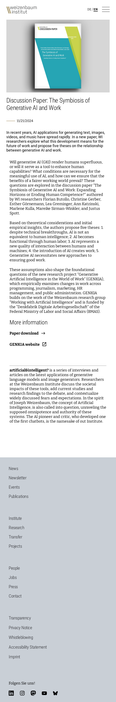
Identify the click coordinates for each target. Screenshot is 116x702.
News (13, 468)
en (96, 9)
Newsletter (17, 477)
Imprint (14, 656)
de (89, 9)
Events (14, 487)
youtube (44, 693)
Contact (15, 596)
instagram (22, 693)
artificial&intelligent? (29, 370)
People (14, 568)
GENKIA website (25, 344)
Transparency (20, 618)
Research (16, 527)
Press (13, 586)
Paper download (24, 333)
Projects (15, 546)
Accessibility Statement (28, 647)
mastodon (33, 693)
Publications (18, 496)
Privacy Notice (20, 627)
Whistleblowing (21, 637)
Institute (15, 518)
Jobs (13, 577)
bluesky (55, 693)
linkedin (11, 693)
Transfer (15, 536)
